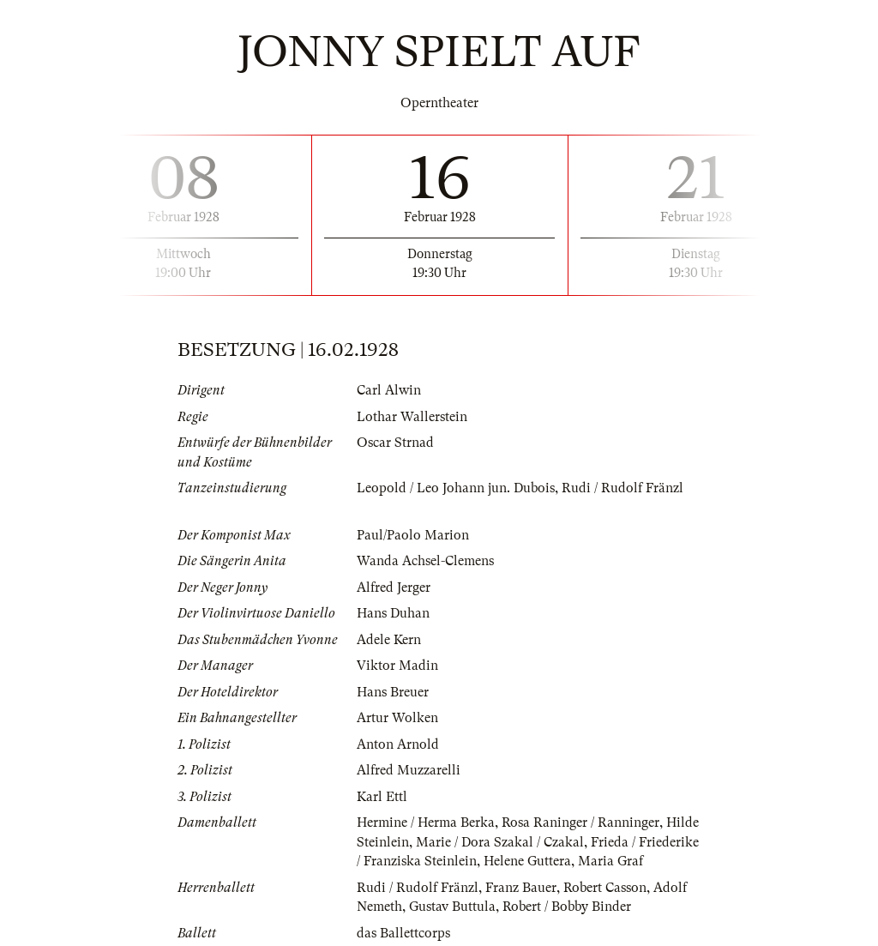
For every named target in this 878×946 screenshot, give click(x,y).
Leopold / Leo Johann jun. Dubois (456, 488)
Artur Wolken (397, 718)
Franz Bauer (520, 887)
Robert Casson (604, 887)
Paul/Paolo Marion (413, 535)
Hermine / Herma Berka (426, 822)
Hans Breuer (393, 692)
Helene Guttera (527, 861)
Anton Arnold (398, 744)
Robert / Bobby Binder (566, 906)
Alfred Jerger (393, 587)
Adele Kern (389, 640)
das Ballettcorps (403, 933)
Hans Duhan (393, 613)
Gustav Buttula (452, 906)
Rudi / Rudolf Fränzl (622, 488)
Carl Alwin (389, 390)
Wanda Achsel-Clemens (425, 561)
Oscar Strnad (395, 442)
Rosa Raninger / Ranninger (580, 822)
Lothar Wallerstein (412, 417)
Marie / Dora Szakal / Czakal (500, 842)
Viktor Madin (397, 665)
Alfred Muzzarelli (408, 770)
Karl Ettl (382, 796)
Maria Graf (610, 861)
